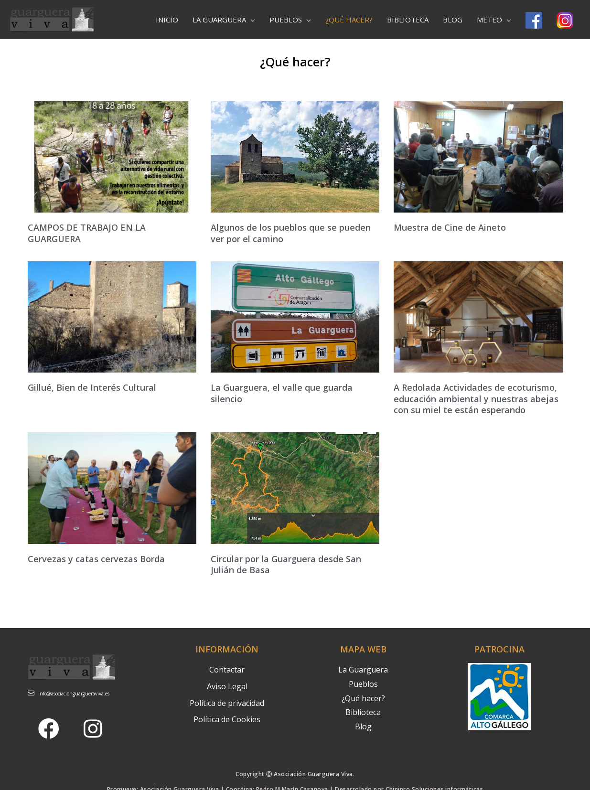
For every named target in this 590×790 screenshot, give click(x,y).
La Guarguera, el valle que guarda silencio (282, 393)
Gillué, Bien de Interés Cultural (92, 387)
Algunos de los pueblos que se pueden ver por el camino (291, 233)
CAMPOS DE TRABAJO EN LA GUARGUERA (87, 233)
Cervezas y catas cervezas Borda (96, 559)
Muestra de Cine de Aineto (450, 227)
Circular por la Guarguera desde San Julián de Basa (286, 564)
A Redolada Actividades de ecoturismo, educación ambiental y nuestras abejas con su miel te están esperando (476, 399)
